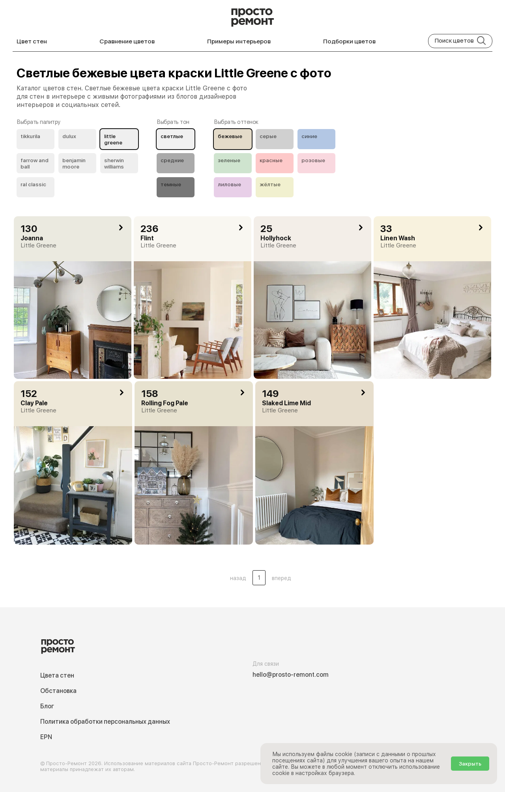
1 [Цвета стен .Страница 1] (259, 578)
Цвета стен (57, 675)
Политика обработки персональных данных (105, 721)
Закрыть (470, 763)
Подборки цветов (349, 41)
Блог (47, 706)
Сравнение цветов (127, 41)
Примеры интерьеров (239, 41)
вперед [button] (281, 578)
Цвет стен (32, 41)
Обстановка (58, 691)
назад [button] (238, 578)
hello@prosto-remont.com (290, 674)
